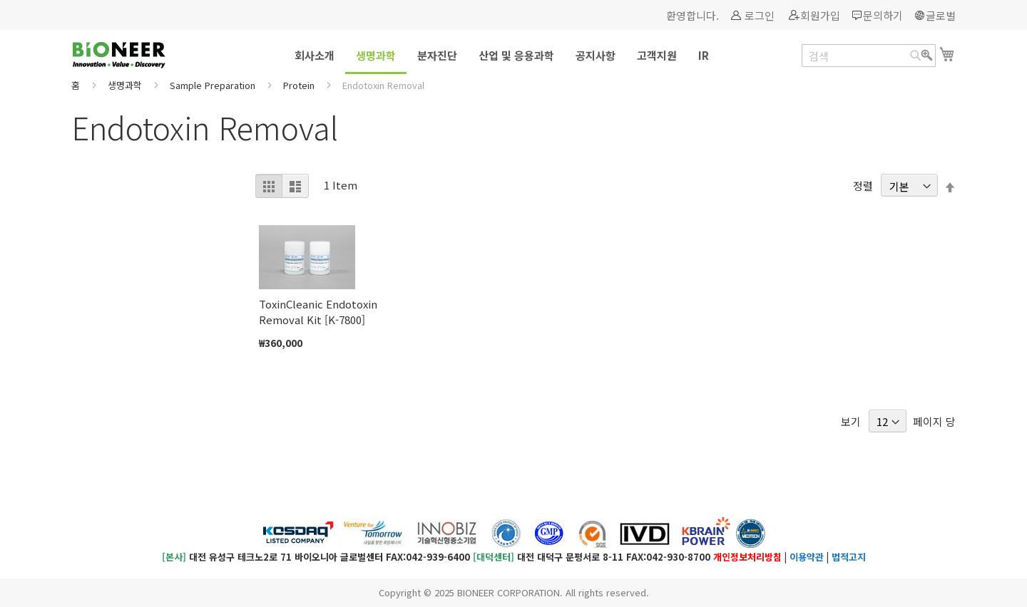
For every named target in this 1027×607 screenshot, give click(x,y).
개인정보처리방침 (747, 557)
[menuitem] (314, 55)
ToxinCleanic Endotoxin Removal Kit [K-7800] (318, 311)
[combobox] (869, 55)
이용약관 (807, 557)
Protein (300, 85)
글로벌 (941, 15)
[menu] (513, 56)
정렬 (863, 186)
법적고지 (849, 557)
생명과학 (126, 85)
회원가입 (820, 15)
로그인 (760, 15)
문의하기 (883, 15)
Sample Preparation (214, 85)
